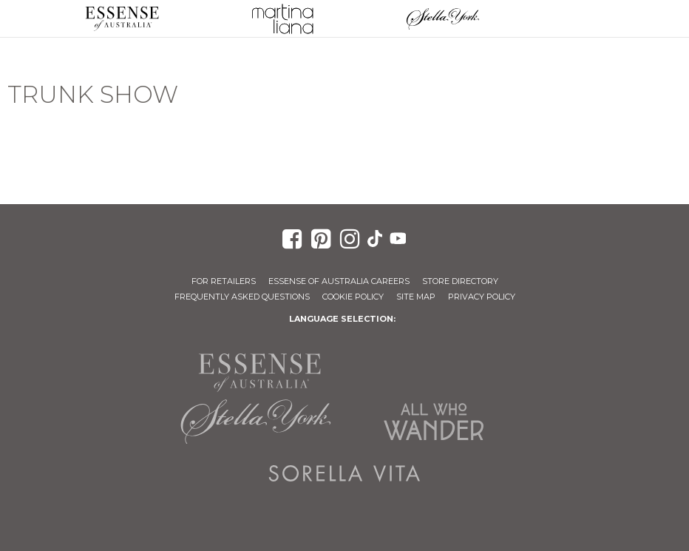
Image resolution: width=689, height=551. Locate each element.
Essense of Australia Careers (339, 281)
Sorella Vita (344, 473)
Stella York (442, 18)
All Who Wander (433, 421)
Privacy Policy (481, 296)
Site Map (415, 296)
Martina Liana (282, 18)
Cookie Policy (353, 296)
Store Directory (460, 281)
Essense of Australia (121, 18)
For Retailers (223, 281)
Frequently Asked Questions (242, 296)
